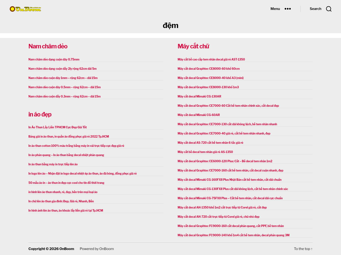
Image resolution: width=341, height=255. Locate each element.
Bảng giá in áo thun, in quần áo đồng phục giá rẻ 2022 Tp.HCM (68, 136)
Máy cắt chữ (193, 46)
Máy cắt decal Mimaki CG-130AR (199, 96)
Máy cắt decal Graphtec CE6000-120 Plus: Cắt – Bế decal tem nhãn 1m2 (225, 161)
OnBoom (66, 249)
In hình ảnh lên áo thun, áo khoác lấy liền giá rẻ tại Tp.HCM (65, 210)
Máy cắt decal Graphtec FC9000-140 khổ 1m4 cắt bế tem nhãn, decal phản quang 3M (233, 235)
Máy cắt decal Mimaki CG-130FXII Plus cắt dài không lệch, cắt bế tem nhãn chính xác (233, 189)
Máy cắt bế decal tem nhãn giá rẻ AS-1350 (205, 152)
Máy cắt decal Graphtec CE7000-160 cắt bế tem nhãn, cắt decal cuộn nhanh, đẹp (230, 170)
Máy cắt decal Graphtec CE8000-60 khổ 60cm (209, 68)
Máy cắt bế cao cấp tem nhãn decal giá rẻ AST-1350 (211, 59)
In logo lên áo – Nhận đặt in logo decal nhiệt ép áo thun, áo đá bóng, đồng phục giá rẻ (82, 173)
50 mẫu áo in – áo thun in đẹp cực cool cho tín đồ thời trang (66, 183)
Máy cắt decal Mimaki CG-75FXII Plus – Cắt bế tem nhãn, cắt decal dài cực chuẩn (230, 198)
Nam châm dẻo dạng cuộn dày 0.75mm (53, 59)
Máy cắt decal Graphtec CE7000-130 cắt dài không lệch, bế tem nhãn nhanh (227, 124)
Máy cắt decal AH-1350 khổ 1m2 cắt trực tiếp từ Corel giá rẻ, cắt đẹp (222, 207)
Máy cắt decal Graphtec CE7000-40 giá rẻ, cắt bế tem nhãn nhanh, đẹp (224, 133)
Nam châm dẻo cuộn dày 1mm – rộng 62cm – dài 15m (63, 78)
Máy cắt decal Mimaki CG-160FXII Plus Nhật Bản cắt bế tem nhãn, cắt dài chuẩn (230, 179)
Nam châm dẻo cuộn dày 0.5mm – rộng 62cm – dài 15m (64, 87)
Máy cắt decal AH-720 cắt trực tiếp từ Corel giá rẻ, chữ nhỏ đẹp (218, 216)
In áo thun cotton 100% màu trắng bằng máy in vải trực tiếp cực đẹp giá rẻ (76, 146)
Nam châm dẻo (47, 46)
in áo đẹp (39, 114)
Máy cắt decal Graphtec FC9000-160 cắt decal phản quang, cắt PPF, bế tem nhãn (231, 226)
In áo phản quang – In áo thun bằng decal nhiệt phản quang (66, 155)
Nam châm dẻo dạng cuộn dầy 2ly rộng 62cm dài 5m (62, 68)
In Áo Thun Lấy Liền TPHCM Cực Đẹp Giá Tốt (57, 127)
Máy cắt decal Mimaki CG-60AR (199, 115)
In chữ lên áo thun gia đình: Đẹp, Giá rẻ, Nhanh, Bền (61, 201)
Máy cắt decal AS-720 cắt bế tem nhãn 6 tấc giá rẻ (210, 142)
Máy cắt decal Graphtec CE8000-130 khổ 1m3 (208, 87)
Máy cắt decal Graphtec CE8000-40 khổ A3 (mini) (211, 78)
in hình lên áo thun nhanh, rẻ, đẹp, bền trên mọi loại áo (62, 192)
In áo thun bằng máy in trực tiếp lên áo (53, 164)
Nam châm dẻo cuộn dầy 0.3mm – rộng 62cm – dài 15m (64, 96)
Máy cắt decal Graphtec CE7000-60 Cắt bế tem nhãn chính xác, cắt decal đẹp (228, 105)
